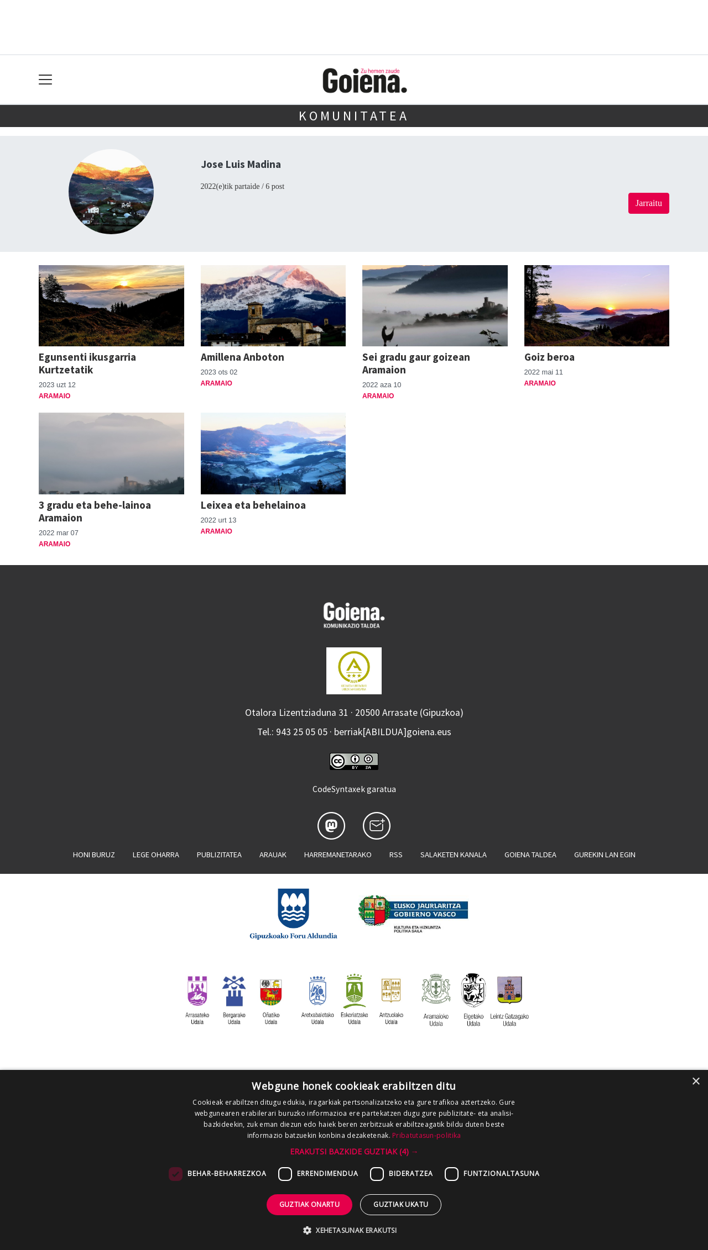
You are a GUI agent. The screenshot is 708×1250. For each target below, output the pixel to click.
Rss (396, 854)
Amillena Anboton (242, 356)
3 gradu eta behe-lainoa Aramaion (95, 511)
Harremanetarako (338, 854)
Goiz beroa (549, 356)
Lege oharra (156, 854)
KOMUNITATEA (354, 115)
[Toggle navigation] (46, 79)
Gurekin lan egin (605, 854)
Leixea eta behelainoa (253, 504)
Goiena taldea (530, 854)
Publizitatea (219, 854)
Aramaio (54, 396)
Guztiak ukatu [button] (400, 1204)
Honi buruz (94, 854)
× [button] (695, 1082)
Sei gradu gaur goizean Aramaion (416, 363)
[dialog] (354, 1160)
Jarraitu (649, 203)
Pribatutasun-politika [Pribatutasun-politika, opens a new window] (426, 1135)
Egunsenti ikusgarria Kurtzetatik (87, 363)
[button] (354, 1151)
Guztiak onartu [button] (309, 1204)
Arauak (273, 854)
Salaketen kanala (453, 854)
